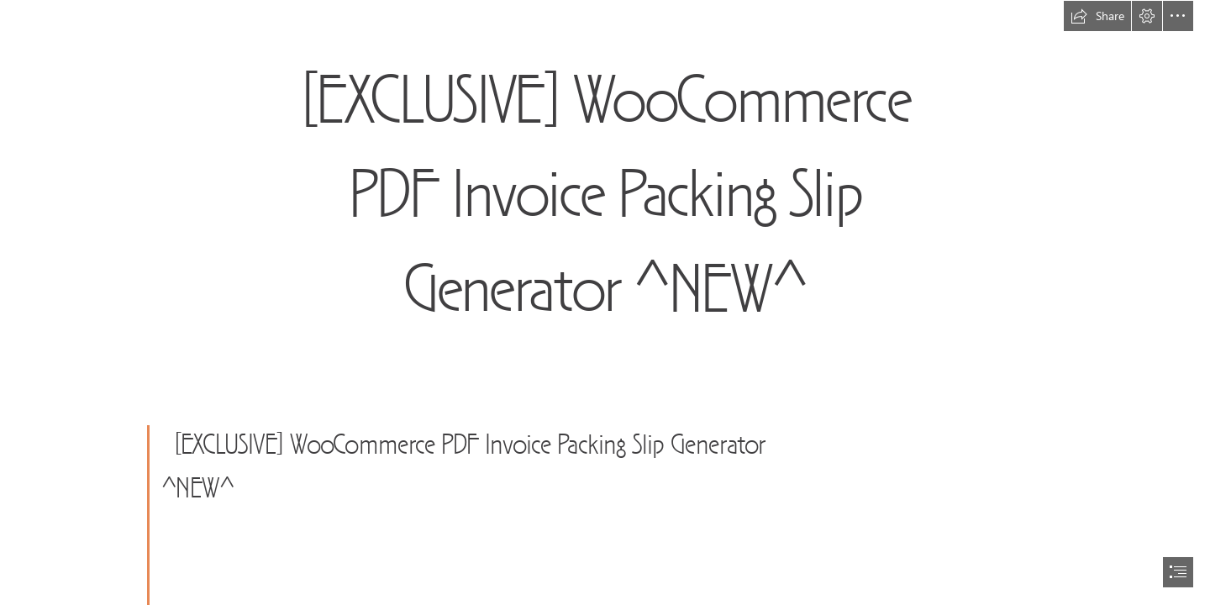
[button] (1097, 16)
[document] (605, 302)
